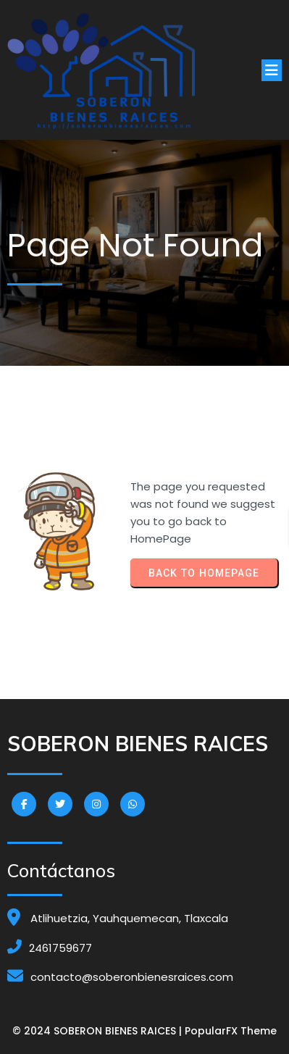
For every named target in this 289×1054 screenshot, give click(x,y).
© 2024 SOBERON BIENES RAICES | (98, 1031)
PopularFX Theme (231, 1031)
